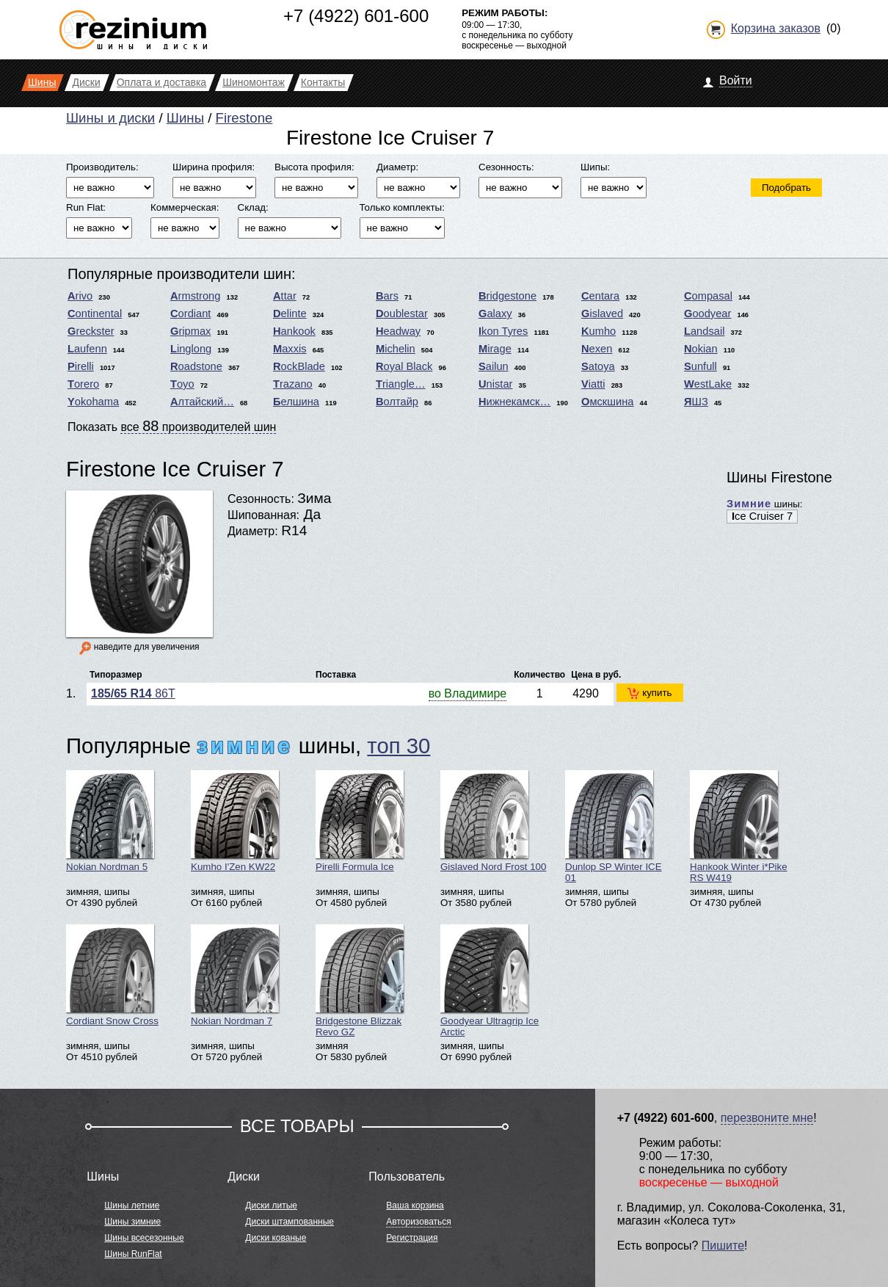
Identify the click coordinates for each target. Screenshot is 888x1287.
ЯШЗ (696, 401)
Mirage (495, 349)
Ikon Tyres (503, 331)
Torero (83, 384)
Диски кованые (275, 1238)
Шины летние (131, 1205)
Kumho (598, 331)
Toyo (182, 384)
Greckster (91, 331)
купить (649, 693)
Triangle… (401, 384)
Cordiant (190, 313)
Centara (600, 296)
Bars (387, 296)
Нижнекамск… (514, 401)
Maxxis (290, 349)
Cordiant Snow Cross (112, 975)
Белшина (296, 401)
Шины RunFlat (132, 1254)
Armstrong (195, 296)
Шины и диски (110, 118)
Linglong (190, 349)
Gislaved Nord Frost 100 (493, 821)
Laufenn (87, 349)
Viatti (593, 384)
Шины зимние (132, 1222)
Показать (172, 426)
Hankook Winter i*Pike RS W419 (738, 826)
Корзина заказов (775, 28)
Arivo (80, 296)
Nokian (701, 349)
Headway (398, 331)
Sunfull (700, 366)
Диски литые (271, 1205)
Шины (185, 118)
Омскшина (607, 401)
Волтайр (397, 401)
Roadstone (196, 366)
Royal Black (404, 366)
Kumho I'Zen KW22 (235, 821)
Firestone (244, 118)
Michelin (395, 349)
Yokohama (93, 401)
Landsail (704, 331)
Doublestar (402, 313)
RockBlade (299, 366)
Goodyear (707, 313)
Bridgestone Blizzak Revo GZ (360, 980)
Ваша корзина (414, 1205)
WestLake (708, 384)
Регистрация (411, 1238)
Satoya (598, 366)
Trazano (293, 384)
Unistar (495, 384)
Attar (284, 296)
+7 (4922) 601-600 (356, 16)
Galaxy (495, 313)
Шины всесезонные (143, 1238)
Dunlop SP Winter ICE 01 (613, 826)
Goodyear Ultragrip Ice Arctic (489, 980)
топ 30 (398, 745)
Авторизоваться (418, 1222)
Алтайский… (202, 401)
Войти (735, 80)
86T (133, 693)
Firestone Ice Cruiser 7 (175, 469)
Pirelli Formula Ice (360, 821)
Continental (95, 313)
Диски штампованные (289, 1222)
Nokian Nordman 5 (110, 821)
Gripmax (190, 331)
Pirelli (81, 366)
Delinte (290, 313)
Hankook (294, 331)
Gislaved (602, 313)
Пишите (723, 1245)
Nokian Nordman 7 (235, 975)
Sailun (493, 366)
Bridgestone (507, 296)
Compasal (708, 296)
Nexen (596, 349)
